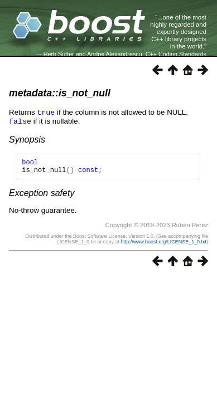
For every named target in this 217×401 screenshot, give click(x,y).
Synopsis (27, 138)
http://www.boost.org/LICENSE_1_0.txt (163, 244)
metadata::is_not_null (59, 93)
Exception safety (41, 195)
